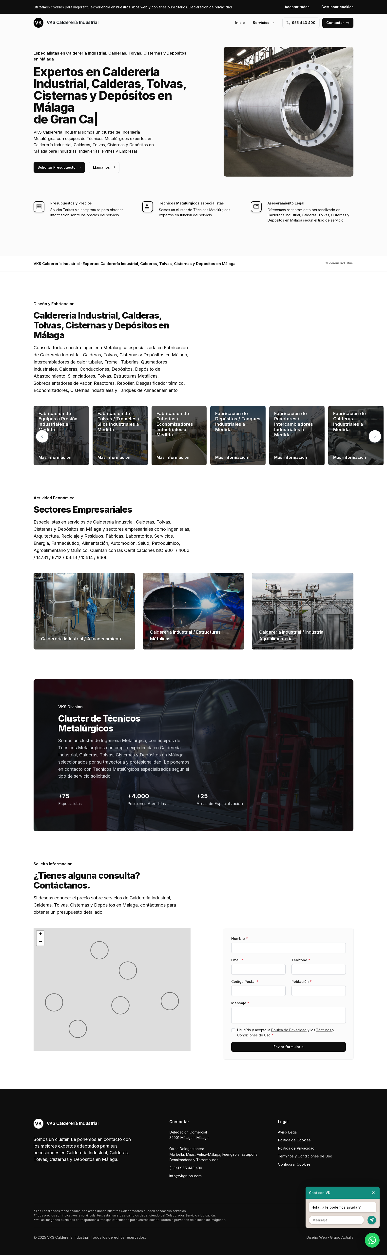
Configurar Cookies (294, 1164)
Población (301, 981)
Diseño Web (316, 1237)
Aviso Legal (287, 1132)
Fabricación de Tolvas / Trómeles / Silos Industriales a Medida (118, 421)
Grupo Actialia (341, 1237)
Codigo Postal (244, 981)
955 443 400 (301, 22)
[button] (375, 436)
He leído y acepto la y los (285, 1032)
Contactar (337, 22)
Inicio (240, 22)
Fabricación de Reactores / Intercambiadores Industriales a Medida (293, 424)
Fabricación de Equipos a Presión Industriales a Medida (58, 421)
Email (237, 960)
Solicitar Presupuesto (59, 167)
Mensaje (240, 1003)
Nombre (239, 938)
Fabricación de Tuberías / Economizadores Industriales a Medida (174, 424)
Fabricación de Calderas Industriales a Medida (349, 421)
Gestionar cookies (337, 7)
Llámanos (104, 167)
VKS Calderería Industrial (66, 23)
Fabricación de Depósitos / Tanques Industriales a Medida (237, 421)
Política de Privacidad (289, 1030)
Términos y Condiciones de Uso (305, 1156)
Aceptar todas (297, 7)
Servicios (264, 22)
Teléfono (300, 960)
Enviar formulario (288, 1047)
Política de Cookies (294, 1140)
